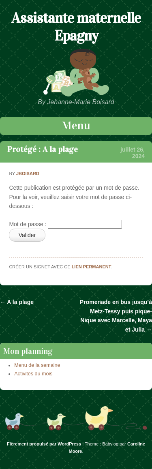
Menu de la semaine (37, 365)
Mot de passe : (65, 224)
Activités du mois (33, 374)
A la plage (17, 302)
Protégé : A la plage (42, 149)
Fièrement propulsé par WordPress (44, 443)
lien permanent (91, 266)
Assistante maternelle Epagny (76, 27)
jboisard (27, 173)
